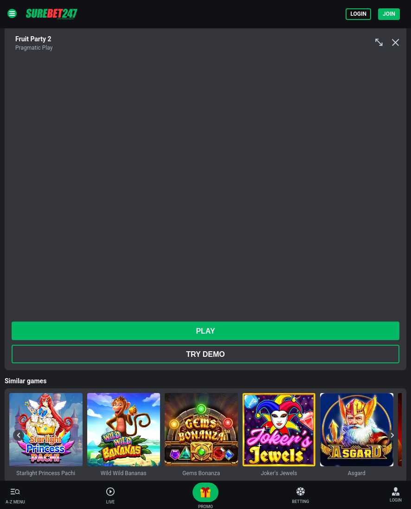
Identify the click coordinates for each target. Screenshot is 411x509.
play (205, 331)
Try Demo (205, 354)
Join (389, 14)
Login (358, 14)
